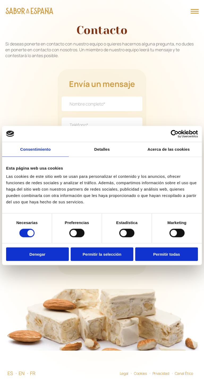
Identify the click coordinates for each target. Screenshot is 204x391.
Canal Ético (184, 381)
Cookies (140, 381)
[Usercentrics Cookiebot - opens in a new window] (174, 134)
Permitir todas (166, 254)
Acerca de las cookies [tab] (168, 149)
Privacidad (160, 381)
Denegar (37, 254)
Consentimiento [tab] (35, 149)
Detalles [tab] (102, 149)
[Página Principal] (29, 11)
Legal (124, 381)
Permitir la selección (102, 254)
